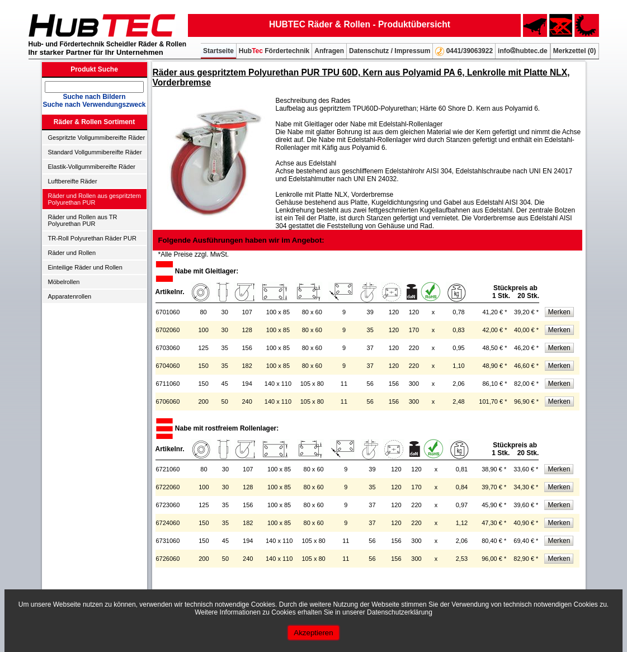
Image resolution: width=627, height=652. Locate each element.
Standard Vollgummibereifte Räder (95, 152)
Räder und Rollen (72, 252)
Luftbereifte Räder (72, 181)
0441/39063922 (464, 51)
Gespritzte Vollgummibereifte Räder (96, 137)
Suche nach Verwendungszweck (94, 104)
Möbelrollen (64, 281)
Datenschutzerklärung (399, 612)
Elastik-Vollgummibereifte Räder (92, 166)
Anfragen (329, 51)
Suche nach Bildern (94, 97)
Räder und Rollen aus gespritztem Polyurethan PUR (94, 199)
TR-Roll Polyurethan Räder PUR (92, 238)
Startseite (218, 51)
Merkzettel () (574, 51)
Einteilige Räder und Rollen (85, 267)
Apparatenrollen (70, 296)
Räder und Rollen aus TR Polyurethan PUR (82, 220)
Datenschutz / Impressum (389, 51)
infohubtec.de (523, 51)
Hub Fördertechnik (274, 51)
